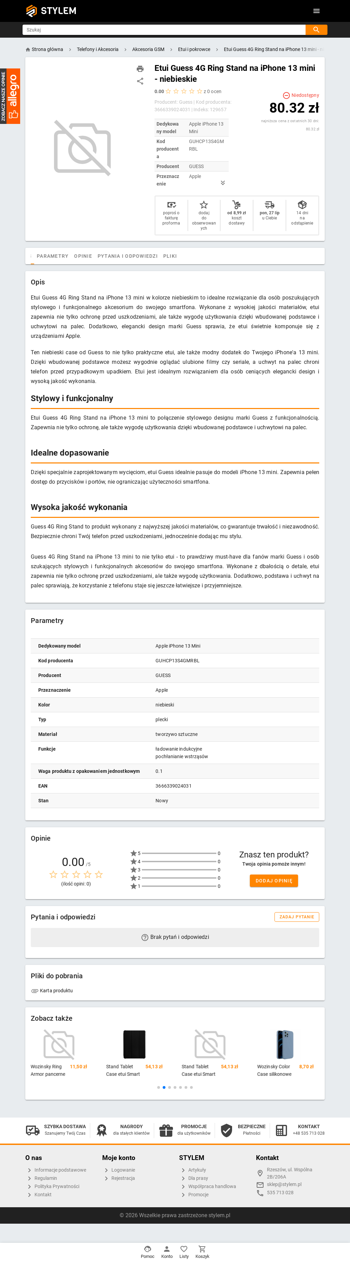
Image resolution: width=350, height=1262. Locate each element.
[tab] (37, 256)
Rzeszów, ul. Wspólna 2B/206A (289, 1173)
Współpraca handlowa (207, 1187)
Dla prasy (193, 1178)
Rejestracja (118, 1178)
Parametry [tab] (81, 256)
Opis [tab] (53, 256)
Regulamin (41, 1178)
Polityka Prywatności (52, 1187)
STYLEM (59, 10)
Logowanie (118, 1170)
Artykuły (192, 1170)
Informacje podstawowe (55, 1170)
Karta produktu (52, 990)
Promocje (193, 1195)
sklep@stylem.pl (284, 1184)
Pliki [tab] (198, 256)
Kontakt (38, 1195)
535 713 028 (280, 1193)
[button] (158, 1087)
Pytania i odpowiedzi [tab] (156, 256)
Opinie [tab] (111, 256)
